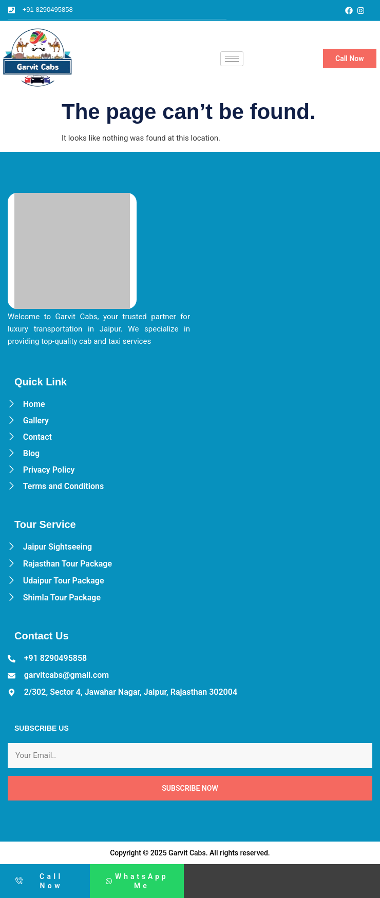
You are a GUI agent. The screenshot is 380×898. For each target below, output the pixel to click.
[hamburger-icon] (231, 58)
